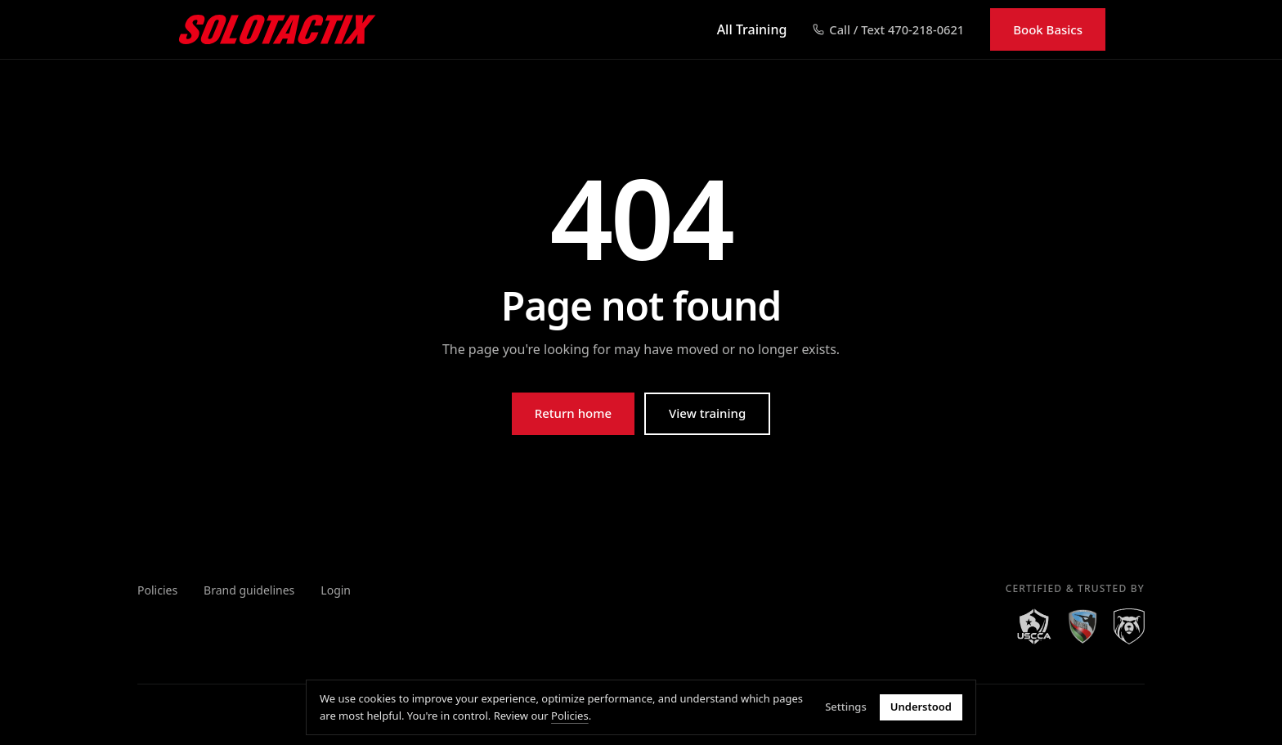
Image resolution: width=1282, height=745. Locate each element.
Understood (921, 707)
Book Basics (1048, 29)
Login (335, 590)
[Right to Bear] (1129, 626)
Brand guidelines (249, 590)
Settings (846, 707)
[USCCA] (1034, 626)
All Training (752, 29)
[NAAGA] (1082, 626)
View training (707, 413)
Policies (157, 590)
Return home (573, 413)
